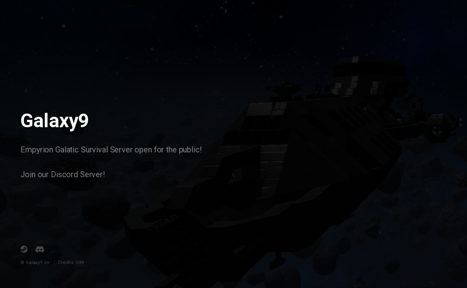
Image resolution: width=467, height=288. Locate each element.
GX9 (80, 262)
